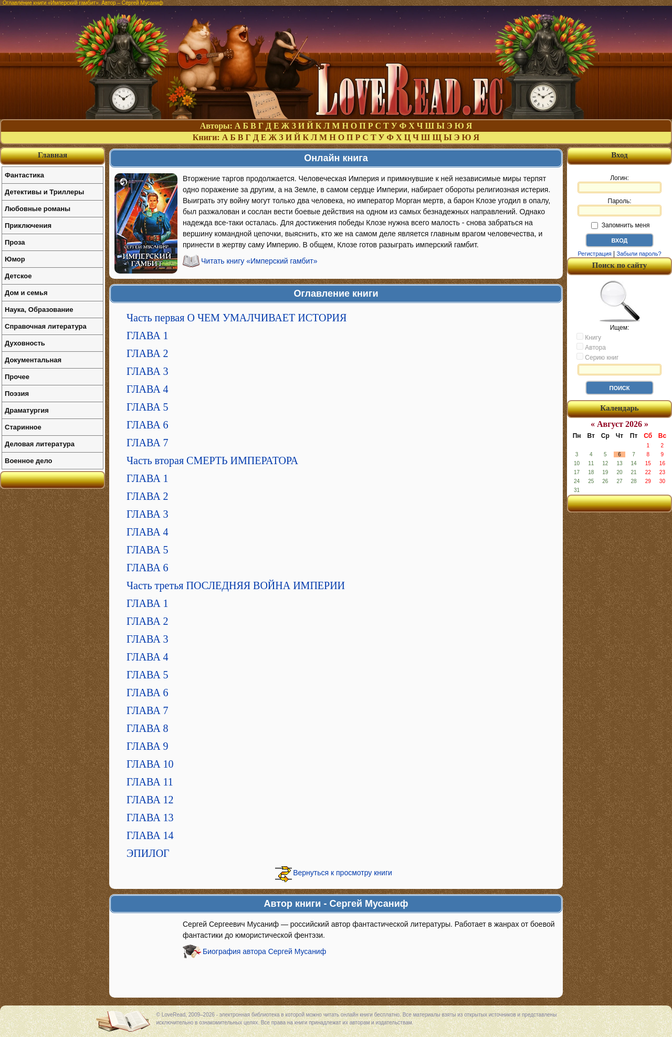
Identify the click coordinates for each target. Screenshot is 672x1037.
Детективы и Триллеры (44, 192)
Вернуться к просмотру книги (342, 872)
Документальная (33, 360)
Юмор (15, 259)
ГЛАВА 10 (150, 764)
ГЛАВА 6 (148, 425)
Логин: (620, 183)
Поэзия (17, 393)
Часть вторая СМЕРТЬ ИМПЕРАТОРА (212, 460)
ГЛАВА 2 (148, 353)
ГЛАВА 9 (148, 746)
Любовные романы (37, 209)
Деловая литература (40, 444)
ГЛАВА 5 (148, 407)
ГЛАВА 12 (150, 799)
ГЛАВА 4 (148, 389)
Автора (591, 347)
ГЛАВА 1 (148, 335)
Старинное (23, 427)
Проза (15, 242)
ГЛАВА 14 (150, 835)
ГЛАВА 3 (148, 371)
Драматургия (27, 410)
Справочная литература (46, 326)
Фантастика (24, 175)
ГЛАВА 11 (150, 782)
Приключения (28, 225)
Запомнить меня (620, 225)
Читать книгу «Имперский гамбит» (259, 261)
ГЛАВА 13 (150, 817)
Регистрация (594, 253)
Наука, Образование (39, 309)
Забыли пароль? (639, 253)
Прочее (17, 377)
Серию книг (597, 357)
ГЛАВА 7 (148, 442)
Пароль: (620, 206)
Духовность (25, 343)
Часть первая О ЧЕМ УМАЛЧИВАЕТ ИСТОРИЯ (236, 317)
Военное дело (28, 461)
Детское (18, 276)
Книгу (588, 337)
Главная (52, 155)
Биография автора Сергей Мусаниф (264, 951)
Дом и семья (26, 293)
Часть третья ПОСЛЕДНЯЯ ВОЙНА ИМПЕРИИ (236, 585)
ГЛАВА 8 (148, 728)
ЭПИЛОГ (148, 853)
